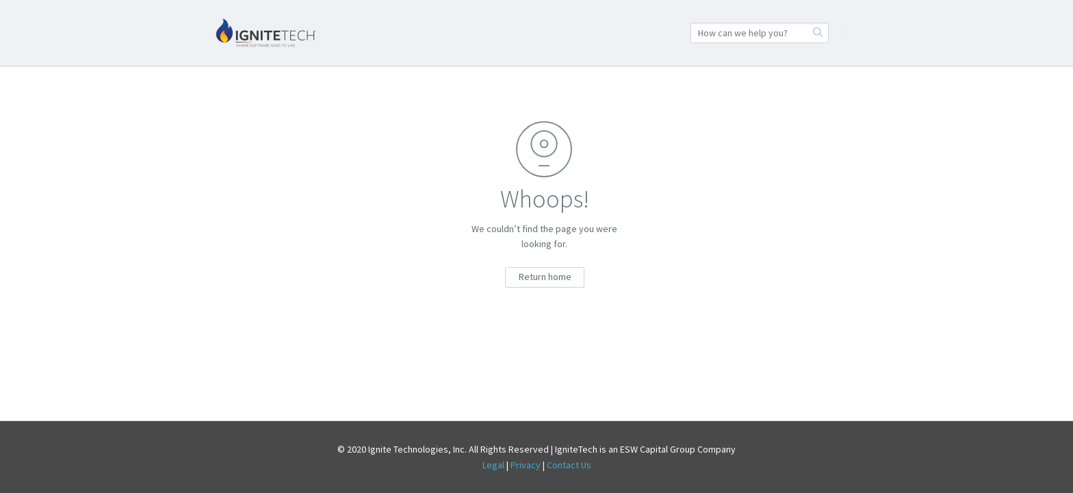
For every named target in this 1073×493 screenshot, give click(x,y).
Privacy (525, 465)
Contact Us (569, 465)
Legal (493, 465)
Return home (545, 276)
